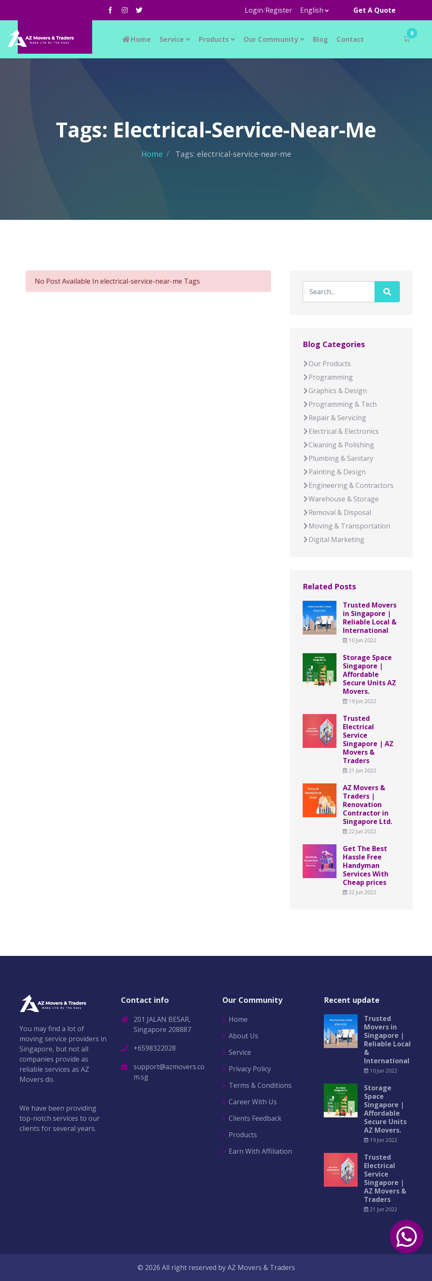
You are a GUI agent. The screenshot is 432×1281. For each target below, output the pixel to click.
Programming (328, 377)
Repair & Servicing (334, 417)
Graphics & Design (335, 390)
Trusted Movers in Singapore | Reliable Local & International (369, 617)
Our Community (270, 39)
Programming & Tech (340, 404)
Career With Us (253, 1101)
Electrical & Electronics (341, 431)
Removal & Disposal (337, 512)
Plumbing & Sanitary (338, 458)
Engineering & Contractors (348, 485)
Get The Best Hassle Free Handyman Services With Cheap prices (365, 865)
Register (278, 10)
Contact (350, 39)
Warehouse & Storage (341, 499)
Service (171, 39)
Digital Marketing (333, 539)
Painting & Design (334, 471)
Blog (320, 39)
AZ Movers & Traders (261, 1267)
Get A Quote (374, 10)
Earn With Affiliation (260, 1151)
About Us (243, 1035)
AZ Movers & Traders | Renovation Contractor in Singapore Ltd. (367, 804)
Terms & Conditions (260, 1085)
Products (214, 39)
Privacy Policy (250, 1068)
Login (254, 10)
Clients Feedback (255, 1118)
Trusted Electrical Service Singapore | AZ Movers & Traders (368, 739)
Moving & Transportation (346, 526)
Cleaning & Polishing (338, 444)
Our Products (327, 363)
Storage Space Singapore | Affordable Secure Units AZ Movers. (369, 674)
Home (136, 39)
